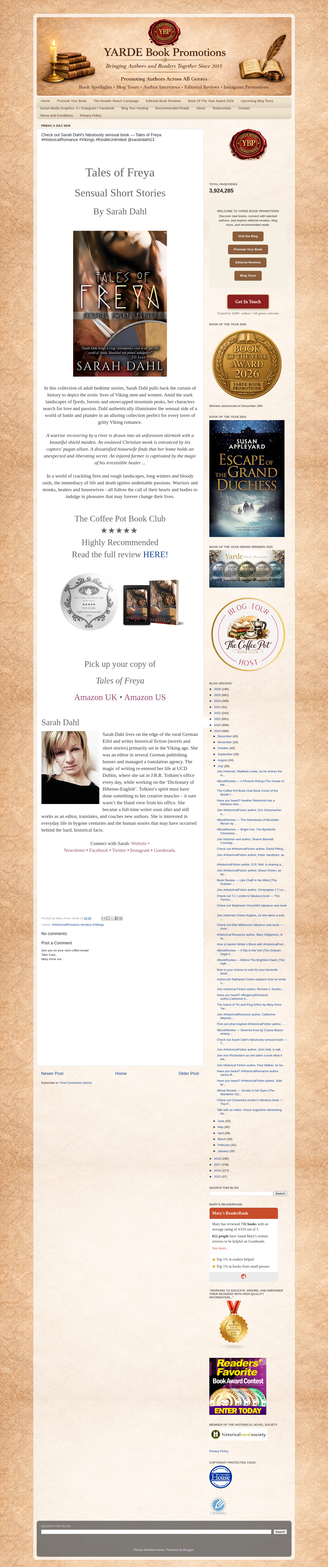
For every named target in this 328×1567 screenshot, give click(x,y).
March (222, 1139)
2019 (218, 731)
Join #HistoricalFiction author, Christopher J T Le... (251, 889)
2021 (218, 719)
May (221, 1127)
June (221, 1121)
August (223, 760)
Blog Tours (248, 275)
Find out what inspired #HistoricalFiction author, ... (251, 1024)
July (221, 766)
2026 (218, 689)
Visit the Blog (248, 236)
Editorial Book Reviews (163, 101)
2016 (218, 1170)
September (226, 754)
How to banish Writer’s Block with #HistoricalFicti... (251, 944)
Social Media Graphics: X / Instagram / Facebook (77, 108)
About (200, 108)
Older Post (189, 1073)
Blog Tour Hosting (134, 108)
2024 (218, 701)
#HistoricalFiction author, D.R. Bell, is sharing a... (250, 864)
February (224, 1145)
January (224, 1151)
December (225, 736)
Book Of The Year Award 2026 (211, 101)
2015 (218, 1176)
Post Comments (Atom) (76, 1082)
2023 (218, 707)
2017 (218, 1164)
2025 (218, 695)
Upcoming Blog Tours (257, 101)
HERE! (155, 554)
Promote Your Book (71, 101)
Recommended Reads (172, 108)
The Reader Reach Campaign (116, 101)
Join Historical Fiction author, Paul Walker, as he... (251, 1065)
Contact (244, 108)
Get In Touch (248, 301)
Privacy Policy (90, 115)
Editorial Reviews (248, 262)
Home (45, 101)
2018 (218, 1158)
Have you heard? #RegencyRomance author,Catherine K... (242, 996)
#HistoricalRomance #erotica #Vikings (78, 924)
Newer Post (52, 1073)
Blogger (188, 1550)
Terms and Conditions (56, 115)
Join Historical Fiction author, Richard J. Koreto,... (250, 989)
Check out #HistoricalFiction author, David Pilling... (251, 848)
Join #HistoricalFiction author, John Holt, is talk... (250, 1049)
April (221, 1133)
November (225, 742)
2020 (218, 725)
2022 (218, 713)
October (224, 748)
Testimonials (221, 108)
